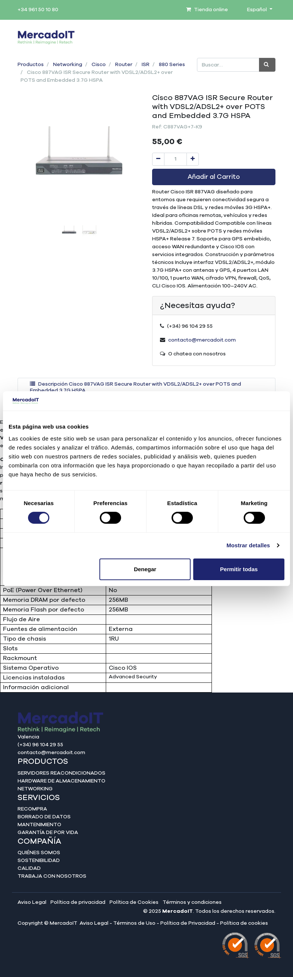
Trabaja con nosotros (52, 876)
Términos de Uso (134, 923)
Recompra (32, 809)
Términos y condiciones (192, 902)
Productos (31, 64)
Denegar (145, 569)
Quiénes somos (39, 852)
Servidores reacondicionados (61, 773)
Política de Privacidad (187, 923)
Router (123, 64)
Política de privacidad (77, 902)
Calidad (29, 868)
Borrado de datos (44, 816)
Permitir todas (239, 569)
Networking (67, 64)
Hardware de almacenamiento (61, 781)
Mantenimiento (39, 824)
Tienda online (207, 9)
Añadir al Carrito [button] (214, 177)
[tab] (146, 387)
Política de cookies (244, 923)
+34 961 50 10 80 (38, 9)
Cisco (99, 64)
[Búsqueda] (267, 65)
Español (257, 9)
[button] (27, 168)
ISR (145, 64)
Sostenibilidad (39, 860)
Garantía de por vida (48, 832)
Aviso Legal (32, 902)
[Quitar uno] (158, 159)
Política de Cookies (134, 902)
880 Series (172, 64)
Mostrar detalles (248, 545)
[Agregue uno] (192, 159)
